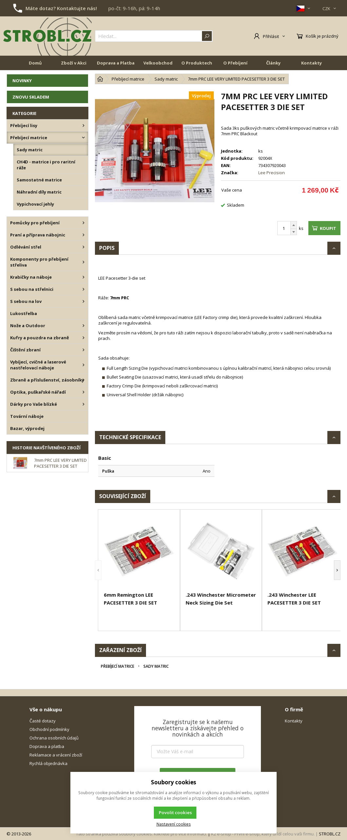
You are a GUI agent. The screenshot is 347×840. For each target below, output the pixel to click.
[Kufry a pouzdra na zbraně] (83, 337)
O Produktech (196, 63)
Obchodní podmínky (49, 729)
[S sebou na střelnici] (83, 289)
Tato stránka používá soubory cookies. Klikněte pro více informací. (141, 834)
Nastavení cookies (173, 824)
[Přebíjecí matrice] (83, 137)
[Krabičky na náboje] (83, 277)
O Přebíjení (235, 63)
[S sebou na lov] (83, 301)
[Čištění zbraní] (83, 350)
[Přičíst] (293, 225)
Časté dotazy (42, 721)
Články (273, 63)
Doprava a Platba (116, 63)
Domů (35, 63)
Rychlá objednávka (48, 763)
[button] (98, 570)
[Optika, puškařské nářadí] (83, 392)
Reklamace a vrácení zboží (55, 755)
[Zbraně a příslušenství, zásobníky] (83, 380)
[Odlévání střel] (83, 247)
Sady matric (156, 666)
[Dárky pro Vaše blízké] (83, 404)
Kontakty (311, 63)
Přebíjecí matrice (117, 666)
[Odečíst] (293, 232)
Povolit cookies (175, 812)
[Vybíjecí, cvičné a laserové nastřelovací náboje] (83, 365)
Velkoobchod (158, 63)
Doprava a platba (46, 746)
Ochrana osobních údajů (54, 738)
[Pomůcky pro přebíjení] (83, 222)
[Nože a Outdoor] (83, 325)
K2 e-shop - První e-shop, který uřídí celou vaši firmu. (263, 834)
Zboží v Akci (73, 63)
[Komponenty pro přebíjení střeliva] (83, 262)
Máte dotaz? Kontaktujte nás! (61, 8)
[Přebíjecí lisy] (83, 125)
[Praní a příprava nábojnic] (83, 235)
